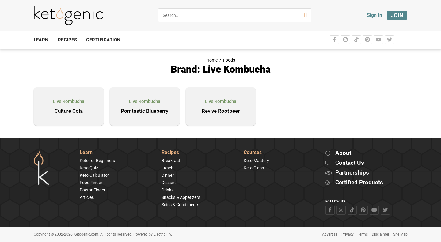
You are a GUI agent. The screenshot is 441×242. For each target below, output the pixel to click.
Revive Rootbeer (221, 111)
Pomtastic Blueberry (144, 111)
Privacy (347, 234)
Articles (87, 197)
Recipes (170, 152)
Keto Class (254, 167)
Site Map (400, 234)
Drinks (167, 189)
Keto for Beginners (97, 160)
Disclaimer (380, 234)
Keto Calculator (94, 175)
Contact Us (349, 163)
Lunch (167, 167)
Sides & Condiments (180, 204)
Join (397, 15)
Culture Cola (69, 111)
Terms (363, 234)
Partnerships (352, 173)
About (343, 153)
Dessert (169, 182)
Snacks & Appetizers (181, 197)
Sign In (374, 15)
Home (212, 60)
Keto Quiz (89, 167)
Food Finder (91, 182)
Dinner (168, 175)
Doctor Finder (92, 189)
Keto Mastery (256, 160)
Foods (229, 60)
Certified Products (359, 183)
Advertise (329, 234)
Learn (86, 152)
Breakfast (171, 160)
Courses (253, 152)
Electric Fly (162, 234)
